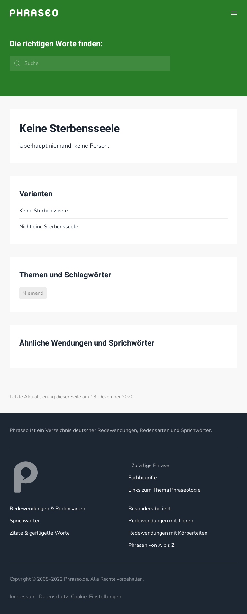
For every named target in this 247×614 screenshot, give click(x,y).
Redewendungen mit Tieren (160, 520)
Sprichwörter (25, 520)
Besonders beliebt (149, 508)
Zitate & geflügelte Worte (40, 533)
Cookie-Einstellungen (96, 596)
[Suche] (90, 63)
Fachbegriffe (142, 477)
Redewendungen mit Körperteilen (167, 533)
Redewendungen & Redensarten (47, 508)
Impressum (23, 596)
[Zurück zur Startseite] (34, 13)
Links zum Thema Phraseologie (164, 489)
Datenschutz (53, 596)
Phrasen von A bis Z (151, 545)
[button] (234, 13)
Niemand (33, 293)
